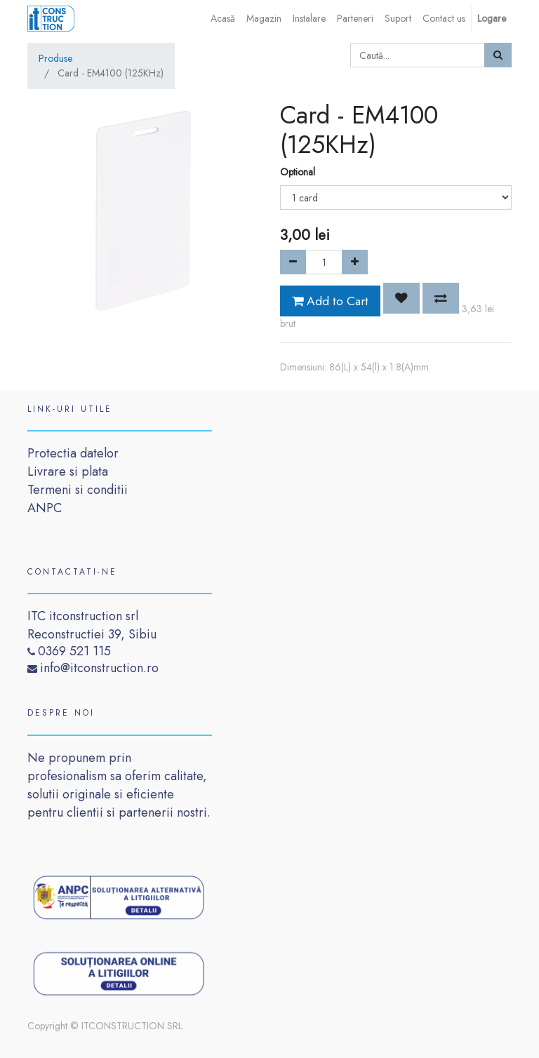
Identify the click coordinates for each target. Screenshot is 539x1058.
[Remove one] (293, 262)
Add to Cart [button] (330, 301)
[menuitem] (223, 19)
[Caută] (498, 55)
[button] (401, 298)
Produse (55, 58)
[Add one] (355, 262)
